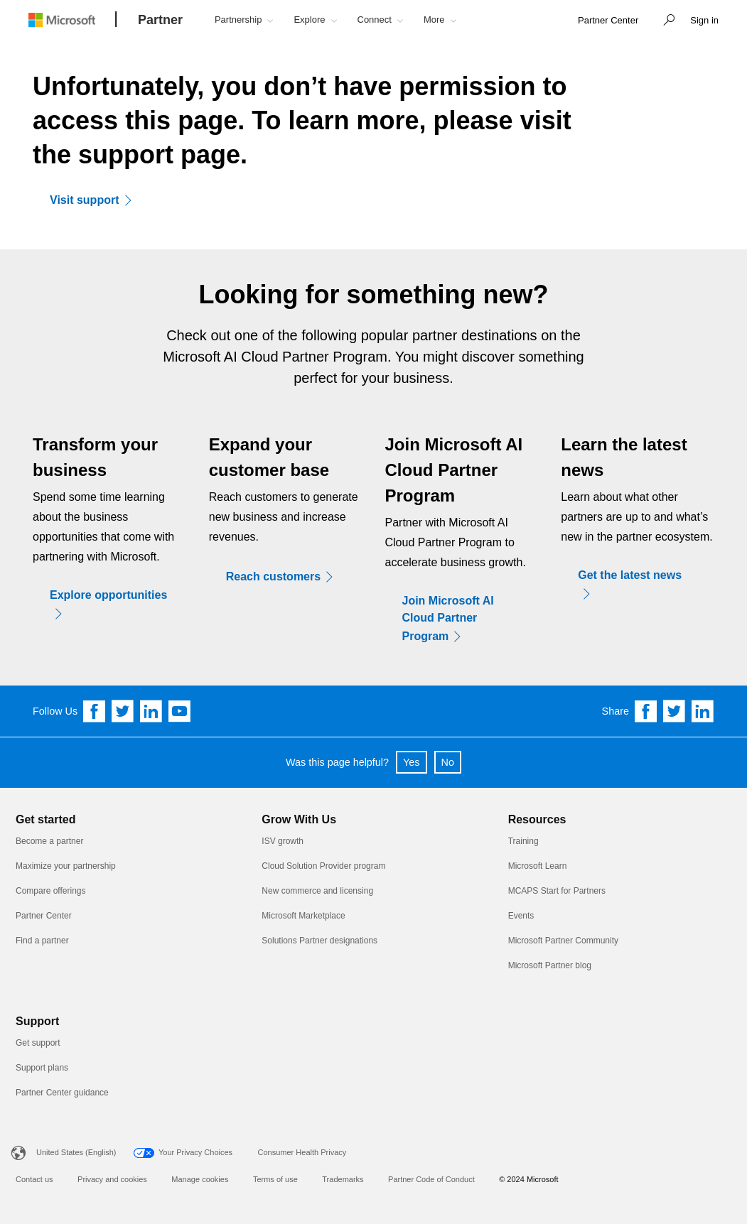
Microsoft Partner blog (549, 965)
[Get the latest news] (637, 584)
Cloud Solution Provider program (323, 866)
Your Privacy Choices (195, 1152)
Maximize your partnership (66, 866)
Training (523, 841)
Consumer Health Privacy (302, 1152)
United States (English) (76, 1152)
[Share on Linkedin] (703, 711)
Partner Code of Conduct (431, 1179)
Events (521, 916)
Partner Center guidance (62, 1093)
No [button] (447, 762)
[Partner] (160, 20)
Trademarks (342, 1179)
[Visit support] (96, 200)
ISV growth (282, 841)
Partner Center (44, 916)
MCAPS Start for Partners (557, 891)
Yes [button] (411, 762)
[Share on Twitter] (674, 711)
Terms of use (275, 1179)
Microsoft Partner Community (563, 941)
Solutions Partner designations (319, 941)
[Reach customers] (284, 576)
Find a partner (42, 941)
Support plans (42, 1068)
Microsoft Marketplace (303, 916)
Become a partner (49, 841)
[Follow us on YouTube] (179, 711)
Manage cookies (199, 1179)
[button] (665, 21)
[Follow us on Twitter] (123, 711)
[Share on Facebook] (646, 711)
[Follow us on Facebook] (94, 711)
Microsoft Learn (537, 866)
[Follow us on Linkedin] (151, 711)
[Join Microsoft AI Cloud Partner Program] (462, 619)
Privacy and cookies (112, 1179)
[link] (608, 20)
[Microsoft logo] (72, 19)
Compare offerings (51, 891)
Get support (38, 1043)
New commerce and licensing (317, 891)
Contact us (34, 1179)
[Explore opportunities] (109, 604)
